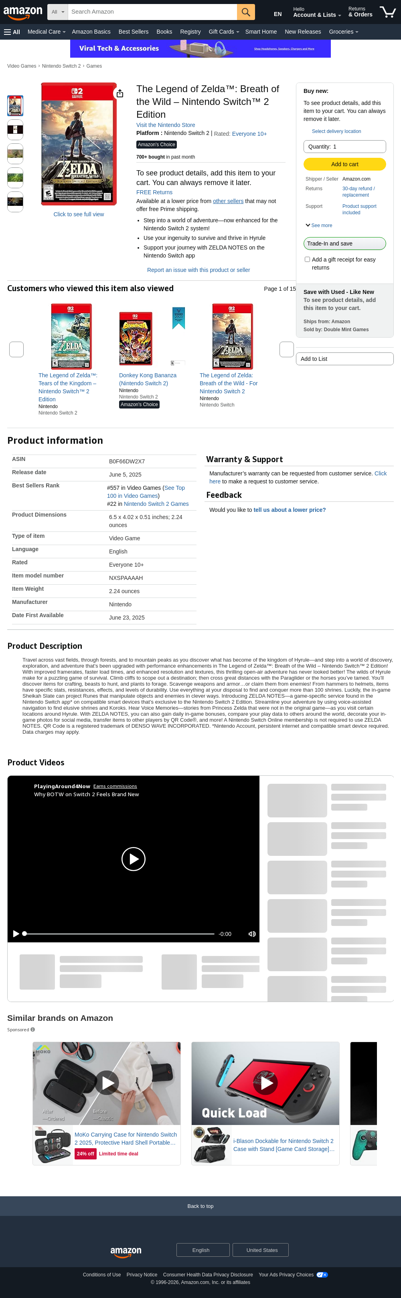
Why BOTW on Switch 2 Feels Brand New (86, 794)
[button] (12, 32)
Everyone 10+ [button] (253, 134)
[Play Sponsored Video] (107, 1083)
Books (164, 31)
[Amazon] (24, 12)
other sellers (228, 201)
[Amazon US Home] (126, 1253)
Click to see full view (78, 214)
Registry (190, 31)
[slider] (119, 934)
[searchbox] (152, 12)
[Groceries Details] (356, 32)
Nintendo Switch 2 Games (156, 504)
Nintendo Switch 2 (61, 66)
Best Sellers (134, 31)
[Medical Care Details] (64, 32)
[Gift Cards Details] (237, 32)
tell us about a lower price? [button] (293, 510)
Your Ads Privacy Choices (286, 1275)
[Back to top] (200, 1214)
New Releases (303, 31)
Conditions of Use (102, 1275)
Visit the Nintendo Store (165, 125)
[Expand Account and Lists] (339, 15)
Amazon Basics (91, 31)
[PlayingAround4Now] (62, 786)
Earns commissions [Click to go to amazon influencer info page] (115, 786)
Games (94, 66)
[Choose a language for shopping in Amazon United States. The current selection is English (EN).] (271, 12)
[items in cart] (388, 12)
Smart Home (261, 31)
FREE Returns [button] (158, 192)
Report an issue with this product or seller (193, 270)
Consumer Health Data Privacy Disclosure (208, 1275)
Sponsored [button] (21, 1029)
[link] (71, 387)
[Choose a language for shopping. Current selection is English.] (198, 1250)
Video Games (21, 66)
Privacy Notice (142, 1275)
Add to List (314, 359)
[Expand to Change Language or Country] (223, 1250)
